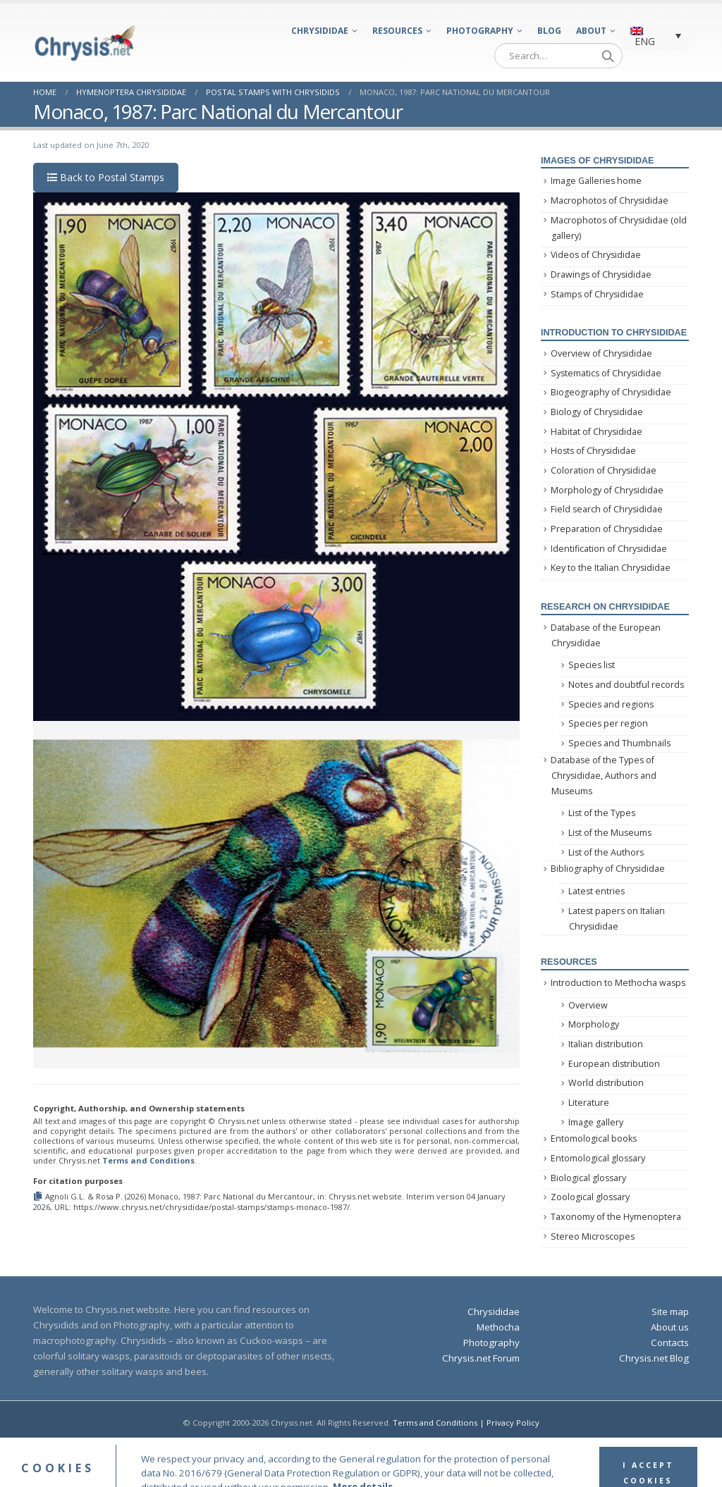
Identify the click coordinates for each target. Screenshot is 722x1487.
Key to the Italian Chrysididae (611, 568)
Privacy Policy (513, 1422)
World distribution (606, 1083)
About (591, 31)
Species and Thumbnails (619, 743)
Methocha (498, 1327)
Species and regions (611, 704)
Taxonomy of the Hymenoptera (616, 1217)
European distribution (614, 1064)
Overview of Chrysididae (601, 353)
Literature (588, 1103)
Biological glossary (588, 1178)
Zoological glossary (590, 1197)
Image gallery (595, 1122)
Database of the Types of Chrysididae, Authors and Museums (603, 776)
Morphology (593, 1024)
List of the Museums (609, 833)
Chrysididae (319, 31)
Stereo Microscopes (593, 1236)
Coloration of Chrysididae (603, 470)
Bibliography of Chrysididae (608, 869)
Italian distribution (605, 1044)
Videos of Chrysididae (596, 255)
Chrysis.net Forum (481, 1358)
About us (670, 1327)
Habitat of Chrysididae (596, 432)
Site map (670, 1311)
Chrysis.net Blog (654, 1358)
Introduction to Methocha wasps (618, 983)
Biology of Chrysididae (597, 412)
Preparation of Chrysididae (607, 529)
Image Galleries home (596, 181)
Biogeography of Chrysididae (611, 392)
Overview (588, 1005)
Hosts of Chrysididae (593, 451)
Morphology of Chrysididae (607, 490)
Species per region (608, 723)
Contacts (670, 1342)
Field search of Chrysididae (607, 509)
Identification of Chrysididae (609, 549)
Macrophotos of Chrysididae (609, 200)
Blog (549, 31)
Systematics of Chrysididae (606, 373)
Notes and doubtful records (626, 685)
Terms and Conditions (148, 1160)
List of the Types (601, 813)
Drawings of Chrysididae (601, 274)
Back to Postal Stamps (105, 177)
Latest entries (596, 891)
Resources (397, 31)
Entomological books (594, 1138)
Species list (591, 665)
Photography (479, 31)
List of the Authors (606, 852)
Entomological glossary (598, 1158)
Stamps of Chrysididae (597, 294)
